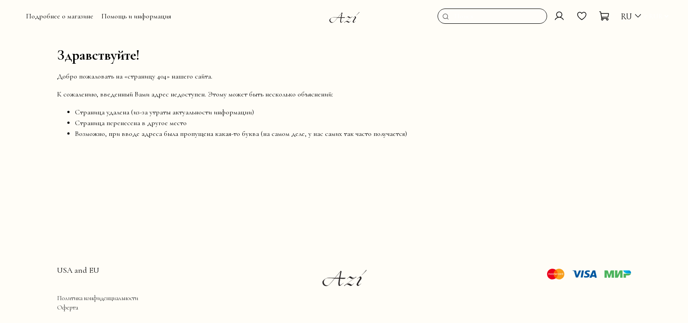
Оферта (67, 307)
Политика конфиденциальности (97, 298)
